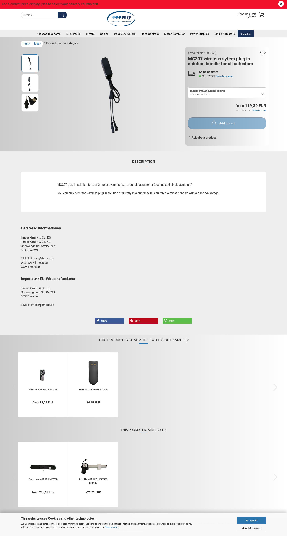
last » (37, 43)
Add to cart (223, 123)
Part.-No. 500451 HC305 (93, 389)
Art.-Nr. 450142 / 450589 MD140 (93, 481)
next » (27, 43)
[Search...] (62, 15)
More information (251, 528)
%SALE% (245, 34)
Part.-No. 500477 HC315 (43, 389)
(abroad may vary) (224, 76)
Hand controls (150, 34)
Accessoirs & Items (49, 34)
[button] (109, 321)
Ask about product (204, 137)
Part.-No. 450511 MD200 (43, 479)
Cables (104, 34)
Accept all (251, 520)
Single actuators (225, 34)
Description (143, 161)
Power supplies (199, 34)
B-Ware (90, 34)
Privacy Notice (112, 527)
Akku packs (73, 34)
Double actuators (124, 34)
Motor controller (174, 34)
